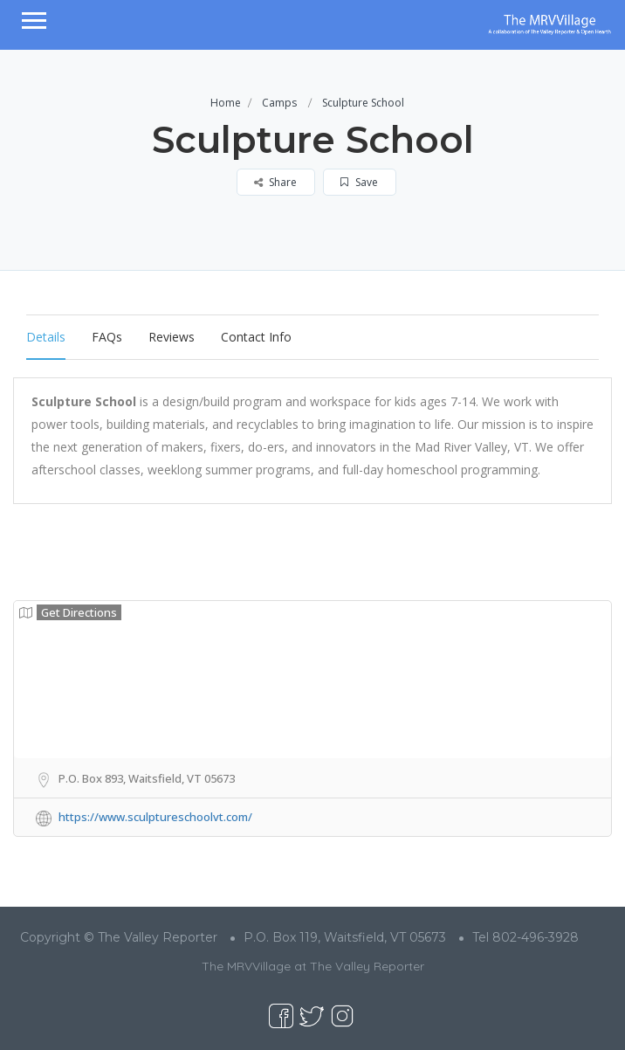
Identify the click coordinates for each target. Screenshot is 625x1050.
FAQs (107, 336)
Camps (279, 102)
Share (275, 182)
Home (225, 102)
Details (45, 336)
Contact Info (256, 336)
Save (359, 182)
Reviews (171, 336)
